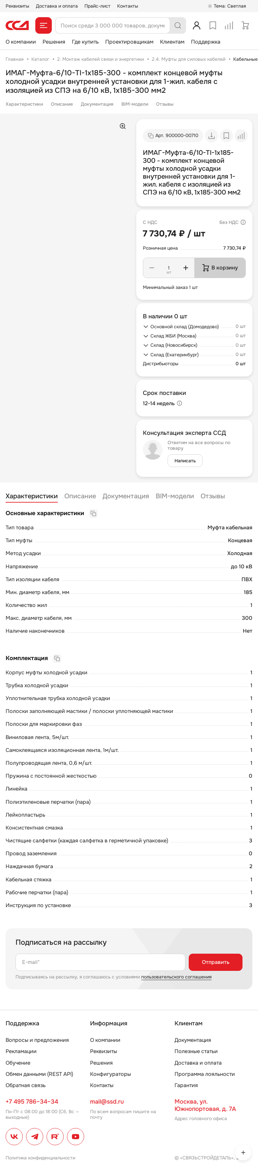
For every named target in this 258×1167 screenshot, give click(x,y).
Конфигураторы (110, 1074)
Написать (185, 461)
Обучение (18, 1062)
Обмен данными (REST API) (39, 1074)
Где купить (85, 41)
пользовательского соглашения (176, 977)
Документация (97, 104)
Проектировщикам (129, 41)
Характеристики (24, 104)
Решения (54, 41)
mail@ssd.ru (107, 1101)
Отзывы (165, 104)
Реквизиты (17, 6)
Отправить (215, 962)
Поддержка (205, 41)
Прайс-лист (97, 6)
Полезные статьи (196, 1051)
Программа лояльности (205, 1074)
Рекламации (21, 1051)
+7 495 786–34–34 (32, 1101)
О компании (21, 41)
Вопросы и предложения (37, 1040)
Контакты (127, 6)
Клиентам (172, 41)
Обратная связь (26, 1085)
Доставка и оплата (57, 6)
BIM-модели (134, 104)
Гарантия (186, 1085)
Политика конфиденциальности (40, 1158)
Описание (62, 104)
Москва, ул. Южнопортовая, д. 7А (205, 1105)
